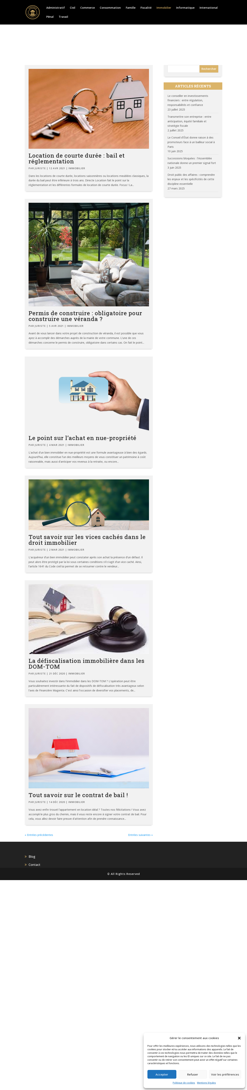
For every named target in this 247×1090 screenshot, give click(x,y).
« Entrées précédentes (39, 1045)
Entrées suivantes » (140, 1045)
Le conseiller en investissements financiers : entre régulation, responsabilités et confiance (187, 100)
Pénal (50, 17)
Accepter (162, 1074)
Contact (34, 1074)
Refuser (192, 1074)
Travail (63, 17)
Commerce (87, 7)
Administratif (55, 7)
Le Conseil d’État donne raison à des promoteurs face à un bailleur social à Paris (191, 142)
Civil (72, 7)
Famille (130, 7)
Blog (32, 1066)
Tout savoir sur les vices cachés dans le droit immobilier (87, 659)
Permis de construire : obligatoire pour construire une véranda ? (85, 316)
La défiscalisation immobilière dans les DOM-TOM (87, 833)
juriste (40, 168)
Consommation (110, 7)
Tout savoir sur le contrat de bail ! (78, 1005)
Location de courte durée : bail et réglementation (77, 158)
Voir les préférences (225, 1074)
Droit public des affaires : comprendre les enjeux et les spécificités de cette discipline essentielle (191, 179)
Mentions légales (206, 1082)
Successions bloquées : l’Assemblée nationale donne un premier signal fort (191, 160)
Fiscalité (145, 7)
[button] (239, 1038)
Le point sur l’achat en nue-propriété (82, 487)
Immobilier (163, 7)
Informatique (185, 7)
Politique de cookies (184, 1082)
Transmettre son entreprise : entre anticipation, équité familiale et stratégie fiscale (189, 121)
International (209, 7)
